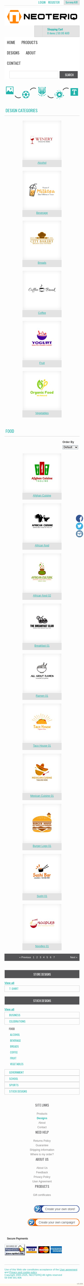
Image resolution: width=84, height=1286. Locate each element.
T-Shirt (14, 988)
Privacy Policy (42, 1177)
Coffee (42, 313)
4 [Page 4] (44, 957)
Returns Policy (42, 1140)
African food (42, 545)
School (13, 1079)
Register (54, 2)
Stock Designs (18, 1091)
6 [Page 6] (50, 957)
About (31, 53)
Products (30, 42)
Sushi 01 (42, 896)
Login (41, 2)
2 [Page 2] (37, 957)
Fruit (42, 363)
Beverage (42, 212)
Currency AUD (72, 2)
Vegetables (42, 413)
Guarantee (42, 1145)
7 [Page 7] (54, 957)
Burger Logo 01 (42, 846)
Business (14, 1015)
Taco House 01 (42, 745)
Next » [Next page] (73, 957)
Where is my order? (42, 1154)
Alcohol (42, 162)
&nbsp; (42, 140)
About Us (42, 1168)
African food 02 (42, 595)
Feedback (42, 1172)
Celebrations (17, 1021)
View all (9, 983)
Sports (14, 1085)
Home (11, 42)
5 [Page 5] (47, 957)
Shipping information (42, 1149)
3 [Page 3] (40, 957)
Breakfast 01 (42, 645)
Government (16, 1072)
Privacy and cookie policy (23, 1272)
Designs (13, 53)
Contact (14, 63)
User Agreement (42, 1181)
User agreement (68, 1269)
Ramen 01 (42, 695)
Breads (42, 262)
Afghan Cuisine (42, 495)
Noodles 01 (42, 946)
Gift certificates (42, 1195)
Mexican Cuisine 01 (42, 795)
